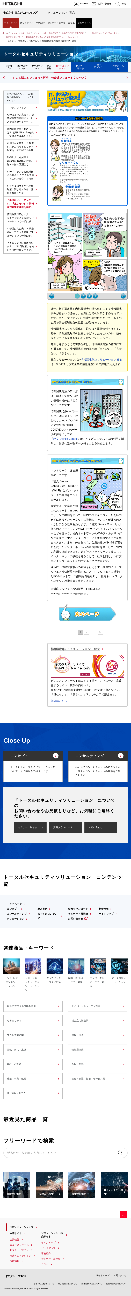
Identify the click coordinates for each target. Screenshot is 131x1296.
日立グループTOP (15, 1276)
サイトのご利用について (44, 1284)
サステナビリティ (19, 1250)
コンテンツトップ (16, 107)
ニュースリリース (19, 1244)
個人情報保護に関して (67, 1284)
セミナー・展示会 (56, 23)
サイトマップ (106, 913)
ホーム (5, 33)
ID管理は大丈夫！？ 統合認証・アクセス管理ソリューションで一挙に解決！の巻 (20, 232)
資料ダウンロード (99, 67)
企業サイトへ (84, 23)
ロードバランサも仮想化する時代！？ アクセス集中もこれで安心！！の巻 (20, 175)
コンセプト (9, 67)
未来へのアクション (20, 1255)
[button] (126, 77)
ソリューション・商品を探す (46, 33)
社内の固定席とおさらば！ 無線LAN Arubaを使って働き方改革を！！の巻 (20, 132)
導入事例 (49, 67)
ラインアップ (10, 23)
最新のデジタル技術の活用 (73, 33)
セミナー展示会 (80, 67)
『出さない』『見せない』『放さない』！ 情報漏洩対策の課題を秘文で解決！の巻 (20, 204)
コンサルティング (22, 67)
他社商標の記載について (116, 1284)
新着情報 (104, 908)
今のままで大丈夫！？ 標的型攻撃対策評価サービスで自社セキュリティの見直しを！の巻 (20, 118)
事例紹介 (40, 23)
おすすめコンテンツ (14, 37)
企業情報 (14, 1239)
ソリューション (37, 67)
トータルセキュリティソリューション (103, 33)
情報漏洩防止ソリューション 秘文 (101, 359)
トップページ (14, 904)
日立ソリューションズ (21, 1227)
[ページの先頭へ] (123, 1214)
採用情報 (14, 1261)
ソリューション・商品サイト (52, 1235)
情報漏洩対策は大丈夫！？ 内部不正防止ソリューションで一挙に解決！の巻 (20, 218)
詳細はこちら (59, 700)
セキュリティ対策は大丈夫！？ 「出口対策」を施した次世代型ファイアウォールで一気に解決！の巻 (20, 246)
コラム (71, 23)
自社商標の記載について (91, 1284)
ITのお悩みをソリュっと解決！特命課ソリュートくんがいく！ (52, 37)
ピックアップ (26, 23)
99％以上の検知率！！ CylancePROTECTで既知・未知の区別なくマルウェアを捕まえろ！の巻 (20, 161)
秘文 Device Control (65, 438)
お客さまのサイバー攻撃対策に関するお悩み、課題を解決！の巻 (20, 189)
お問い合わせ (118, 67)
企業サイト (16, 1233)
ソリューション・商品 (61, 12)
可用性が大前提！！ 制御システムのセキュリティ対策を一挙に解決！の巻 (20, 147)
